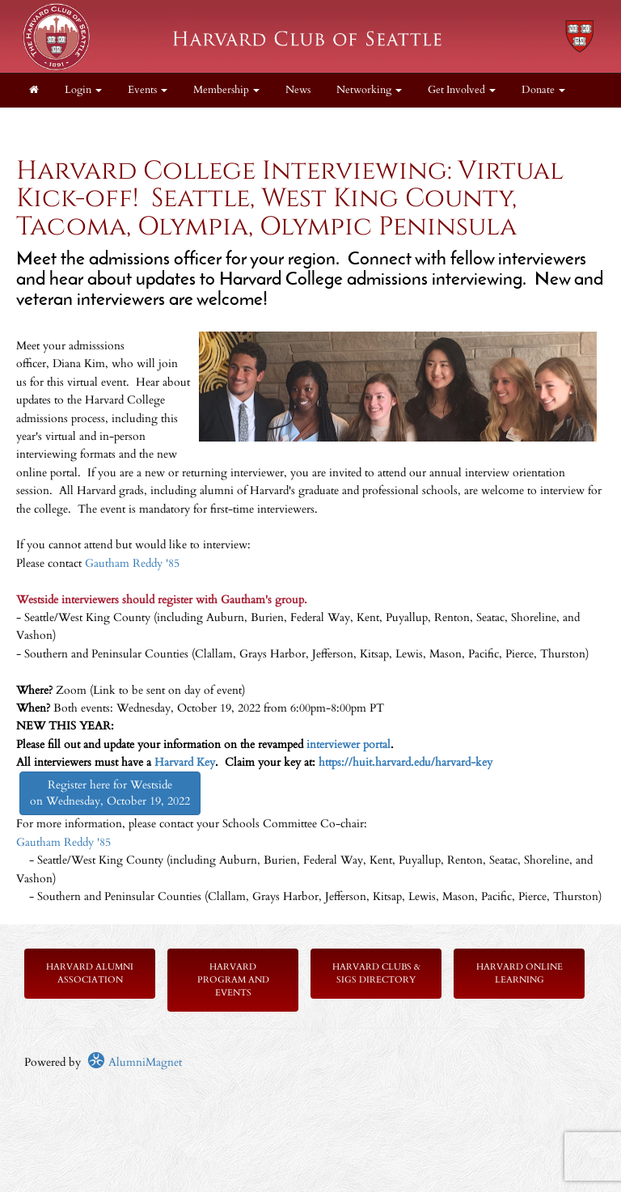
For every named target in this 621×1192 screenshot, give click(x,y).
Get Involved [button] (462, 90)
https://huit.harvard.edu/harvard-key (405, 762)
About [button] (48, 124)
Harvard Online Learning (519, 973)
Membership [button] (226, 90)
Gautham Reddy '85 (132, 563)
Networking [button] (369, 90)
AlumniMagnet (134, 1062)
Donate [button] (543, 90)
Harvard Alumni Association (89, 973)
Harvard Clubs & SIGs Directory (376, 973)
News (297, 90)
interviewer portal (348, 744)
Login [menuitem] (83, 90)
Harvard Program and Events (233, 980)
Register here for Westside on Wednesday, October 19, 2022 (110, 793)
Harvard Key (184, 762)
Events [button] (147, 90)
